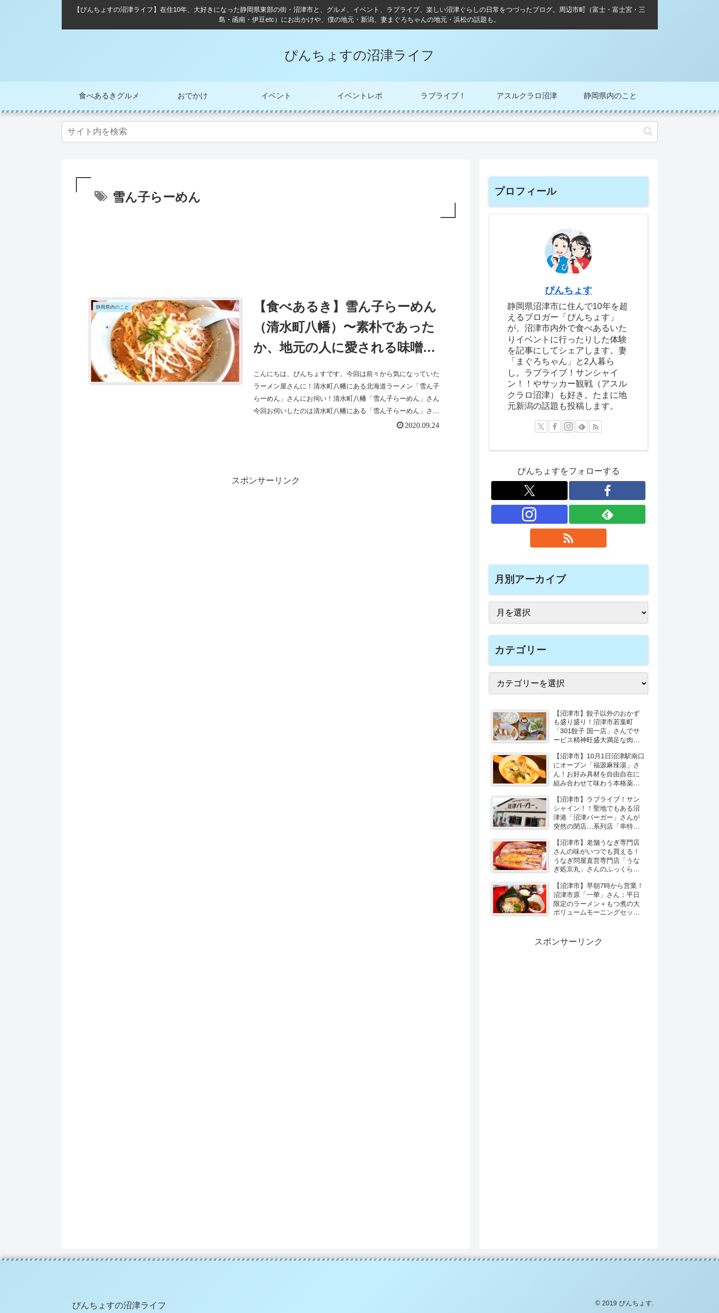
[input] (360, 131)
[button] (648, 131)
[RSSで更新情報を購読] (595, 426)
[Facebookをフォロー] (555, 426)
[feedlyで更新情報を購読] (582, 426)
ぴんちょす (568, 290)
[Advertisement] (266, 246)
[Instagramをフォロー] (568, 426)
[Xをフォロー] (541, 426)
